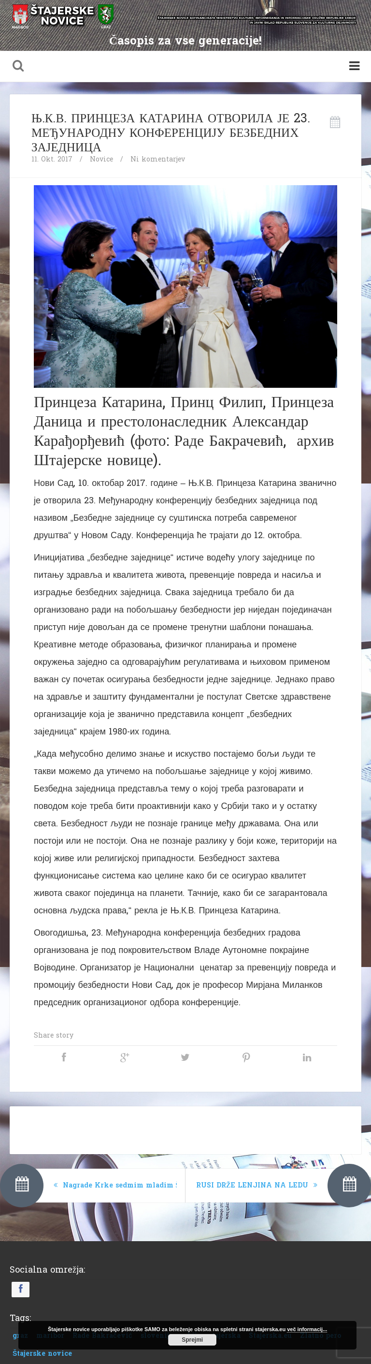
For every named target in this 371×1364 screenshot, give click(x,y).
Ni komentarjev (157, 159)
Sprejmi (192, 1339)
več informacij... (307, 1329)
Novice (101, 159)
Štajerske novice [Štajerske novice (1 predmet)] (42, 1354)
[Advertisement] (185, 1128)
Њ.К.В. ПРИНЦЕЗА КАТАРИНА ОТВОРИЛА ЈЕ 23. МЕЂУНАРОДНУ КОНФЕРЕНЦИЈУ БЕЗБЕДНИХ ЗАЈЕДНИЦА (170, 133)
